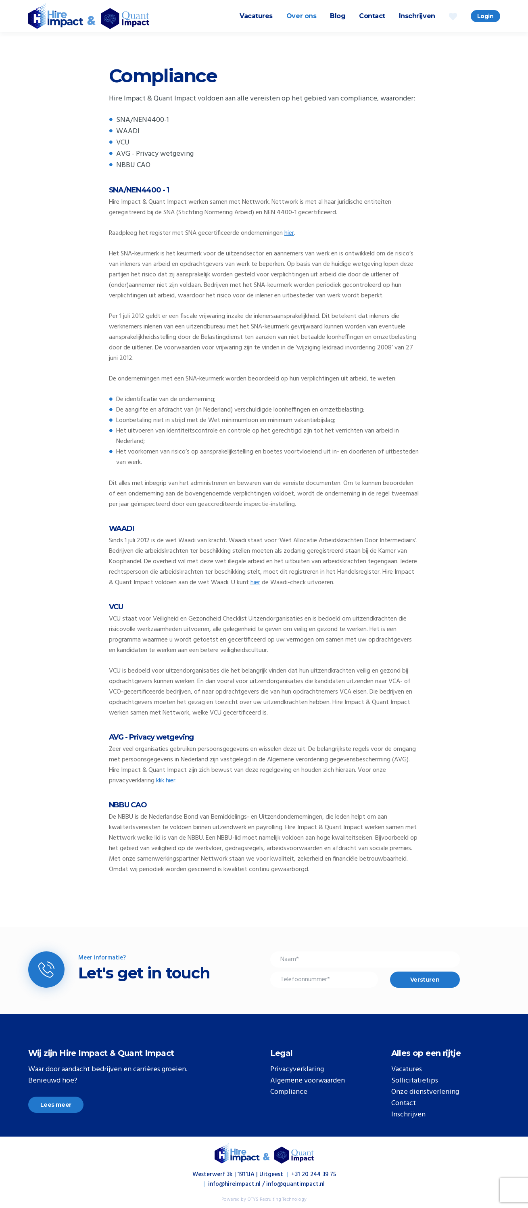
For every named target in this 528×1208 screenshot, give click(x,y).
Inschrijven (417, 16)
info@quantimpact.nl (295, 1184)
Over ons (301, 16)
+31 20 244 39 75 (313, 1174)
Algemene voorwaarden (307, 1081)
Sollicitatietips (414, 1081)
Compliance (288, 1092)
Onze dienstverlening (425, 1092)
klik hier (165, 780)
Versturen (424, 979)
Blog (337, 16)
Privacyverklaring (297, 1069)
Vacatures (256, 16)
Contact (372, 16)
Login (485, 16)
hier (289, 233)
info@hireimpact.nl (234, 1184)
